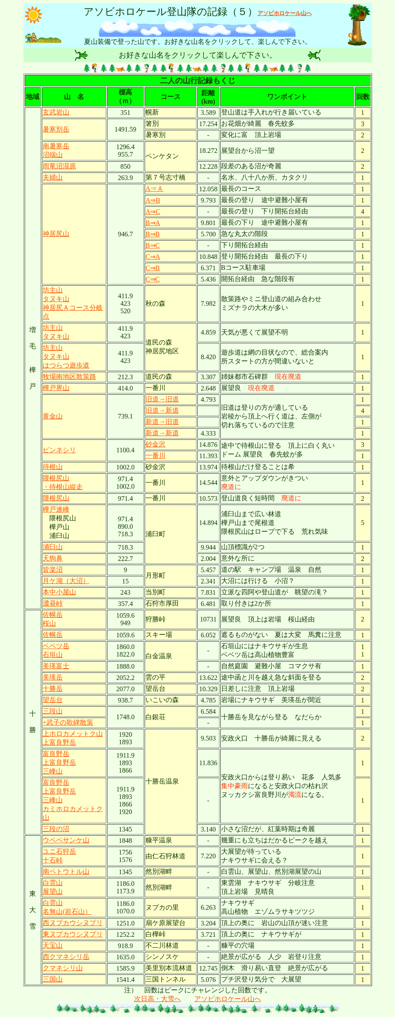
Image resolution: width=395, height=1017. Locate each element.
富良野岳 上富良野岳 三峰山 (59, 762)
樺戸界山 (56, 387)
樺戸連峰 (56, 509)
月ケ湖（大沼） (66, 580)
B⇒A (152, 222)
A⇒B (152, 200)
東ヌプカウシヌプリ (73, 934)
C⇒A (152, 256)
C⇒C (152, 279)
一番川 (155, 455)
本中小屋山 (59, 592)
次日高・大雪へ (157, 998)
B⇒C (152, 245)
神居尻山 (56, 233)
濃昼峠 (53, 603)
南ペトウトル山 (66, 871)
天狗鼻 (53, 558)
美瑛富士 (56, 666)
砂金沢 (155, 444)
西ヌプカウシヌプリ (73, 922)
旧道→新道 (162, 410)
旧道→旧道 (162, 399)
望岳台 (53, 699)
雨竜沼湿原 (59, 166)
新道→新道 (162, 432)
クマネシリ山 (63, 967)
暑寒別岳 (56, 129)
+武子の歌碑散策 (68, 722)
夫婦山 (53, 177)
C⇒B (152, 267)
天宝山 (53, 945)
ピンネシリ (59, 450)
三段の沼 (56, 828)
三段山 (53, 711)
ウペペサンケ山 (66, 840)
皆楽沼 (53, 569)
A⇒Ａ (154, 188)
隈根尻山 (56, 498)
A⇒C (152, 211)
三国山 (53, 979)
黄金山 (53, 416)
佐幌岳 (53, 634)
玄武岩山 (56, 112)
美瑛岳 (53, 677)
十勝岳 (53, 688)
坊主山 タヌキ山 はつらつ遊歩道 (66, 356)
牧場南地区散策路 (69, 376)
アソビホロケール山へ (227, 998)
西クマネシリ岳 (66, 956)
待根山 (53, 466)
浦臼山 (53, 546)
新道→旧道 (162, 421)
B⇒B (152, 234)
